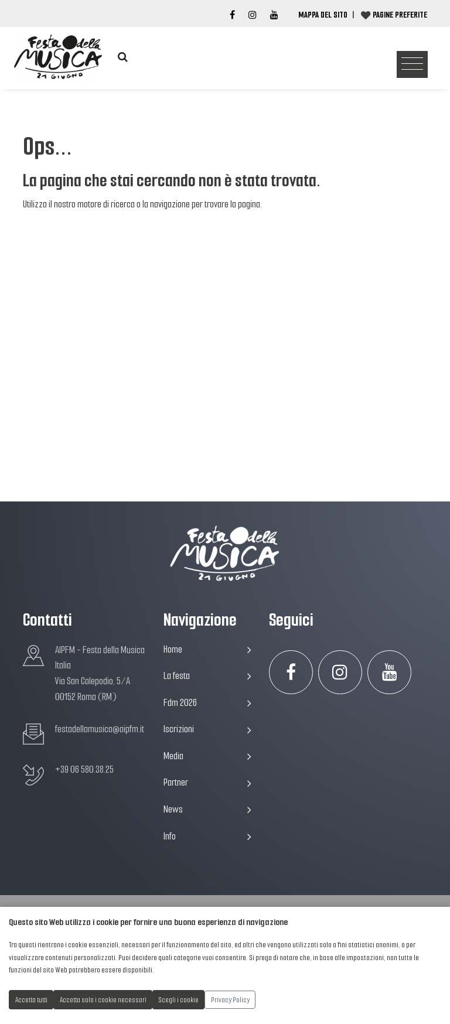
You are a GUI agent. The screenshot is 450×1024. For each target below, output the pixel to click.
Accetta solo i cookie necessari (103, 1000)
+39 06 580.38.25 (84, 769)
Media (207, 756)
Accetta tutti (31, 1000)
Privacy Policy (230, 999)
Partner (207, 782)
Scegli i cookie (179, 1000)
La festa (207, 675)
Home (207, 649)
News (207, 809)
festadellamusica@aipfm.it (99, 729)
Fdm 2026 (207, 702)
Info (207, 836)
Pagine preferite (400, 15)
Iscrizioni (207, 729)
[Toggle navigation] (412, 64)
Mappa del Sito (322, 15)
